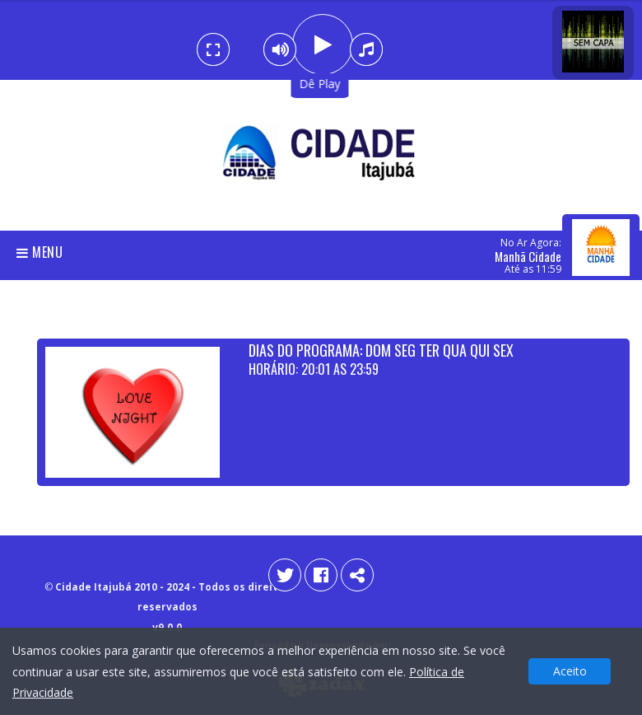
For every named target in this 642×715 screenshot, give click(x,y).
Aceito (570, 671)
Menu (39, 252)
